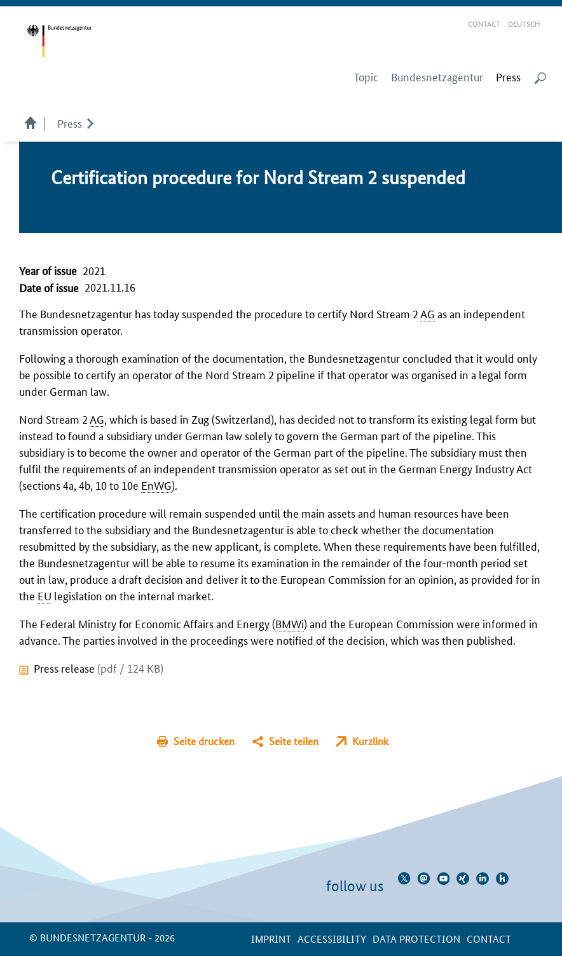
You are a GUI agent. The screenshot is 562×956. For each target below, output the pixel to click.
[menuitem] (508, 77)
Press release (98, 667)
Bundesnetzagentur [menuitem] (437, 77)
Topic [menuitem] (365, 77)
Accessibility (332, 938)
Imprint (271, 938)
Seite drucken (204, 741)
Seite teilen (294, 741)
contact (489, 938)
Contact (484, 23)
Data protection (416, 938)
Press (69, 122)
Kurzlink (370, 741)
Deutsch (524, 23)
